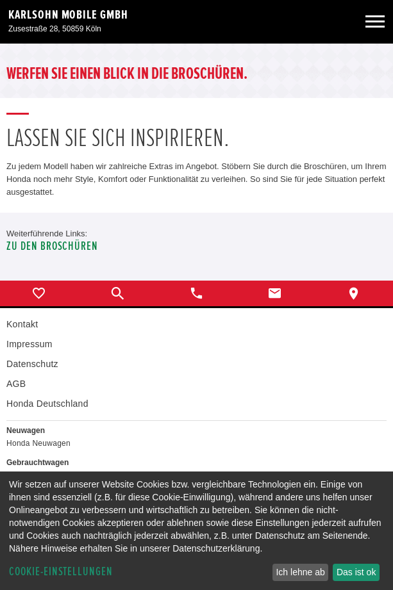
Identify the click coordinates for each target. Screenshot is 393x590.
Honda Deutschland (47, 403)
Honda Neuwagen (38, 443)
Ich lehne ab (300, 572)
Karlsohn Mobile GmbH (68, 14)
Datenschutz (32, 364)
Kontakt (22, 324)
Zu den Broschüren (52, 246)
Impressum (29, 344)
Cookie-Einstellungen (61, 572)
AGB (16, 384)
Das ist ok (356, 572)
